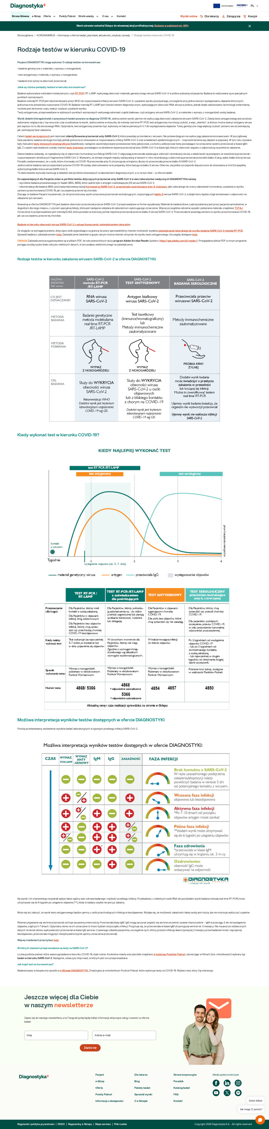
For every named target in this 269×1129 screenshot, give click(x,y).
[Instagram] (238, 1083)
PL (255, 6)
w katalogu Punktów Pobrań (169, 954)
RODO (61, 1124)
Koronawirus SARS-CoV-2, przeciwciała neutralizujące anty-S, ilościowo (126, 187)
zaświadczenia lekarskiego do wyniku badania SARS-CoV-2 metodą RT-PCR (200, 231)
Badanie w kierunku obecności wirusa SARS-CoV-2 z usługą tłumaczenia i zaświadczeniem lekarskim (73, 225)
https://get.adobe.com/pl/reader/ (178, 241)
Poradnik (179, 1081)
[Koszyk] (250, 16)
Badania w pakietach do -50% (171, 26)
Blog (137, 1081)
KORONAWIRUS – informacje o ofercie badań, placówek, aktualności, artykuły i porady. (83, 35)
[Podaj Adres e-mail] (124, 1035)
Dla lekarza (141, 1075)
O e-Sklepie (141, 1101)
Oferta (99, 1088)
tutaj (194, 235)
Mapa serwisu (103, 1124)
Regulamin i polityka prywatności (35, 1124)
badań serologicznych (37, 136)
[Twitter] (227, 1092)
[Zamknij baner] (250, 26)
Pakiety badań (142, 1088)
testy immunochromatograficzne (52, 144)
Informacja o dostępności (109, 1101)
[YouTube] (216, 1092)
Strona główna (25, 35)
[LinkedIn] (227, 1083)
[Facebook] (216, 1083)
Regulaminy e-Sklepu (80, 1124)
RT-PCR (79, 93)
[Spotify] (238, 1092)
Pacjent (99, 1075)
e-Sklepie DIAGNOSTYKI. (74, 971)
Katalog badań (182, 1088)
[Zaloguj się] (231, 16)
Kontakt (178, 1101)
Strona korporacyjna (185, 1075)
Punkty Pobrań (103, 1094)
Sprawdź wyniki (143, 1094)
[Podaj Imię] (56, 1035)
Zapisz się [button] (90, 1047)
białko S (159, 194)
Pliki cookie (120, 1124)
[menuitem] (21, 16)
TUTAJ (239, 208)
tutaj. (59, 235)
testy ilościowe (74, 148)
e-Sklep (99, 1081)
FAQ (176, 1094)
